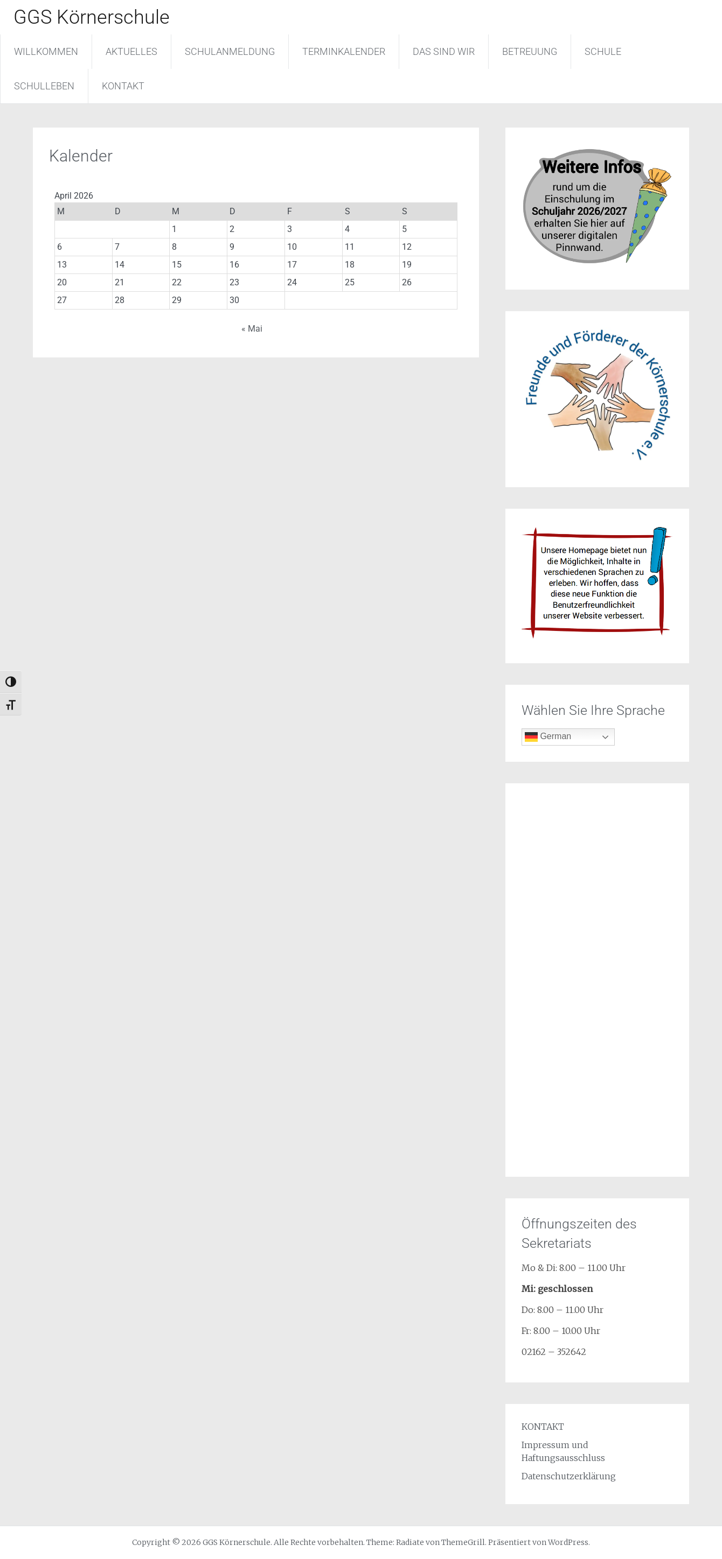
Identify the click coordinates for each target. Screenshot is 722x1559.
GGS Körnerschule (91, 17)
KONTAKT (123, 86)
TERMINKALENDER (343, 51)
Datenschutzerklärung (569, 1476)
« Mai (251, 329)
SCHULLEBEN (44, 86)
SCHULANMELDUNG (230, 51)
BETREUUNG (529, 51)
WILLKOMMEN (46, 51)
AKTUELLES (131, 51)
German (548, 737)
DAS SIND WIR (444, 51)
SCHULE (603, 51)
